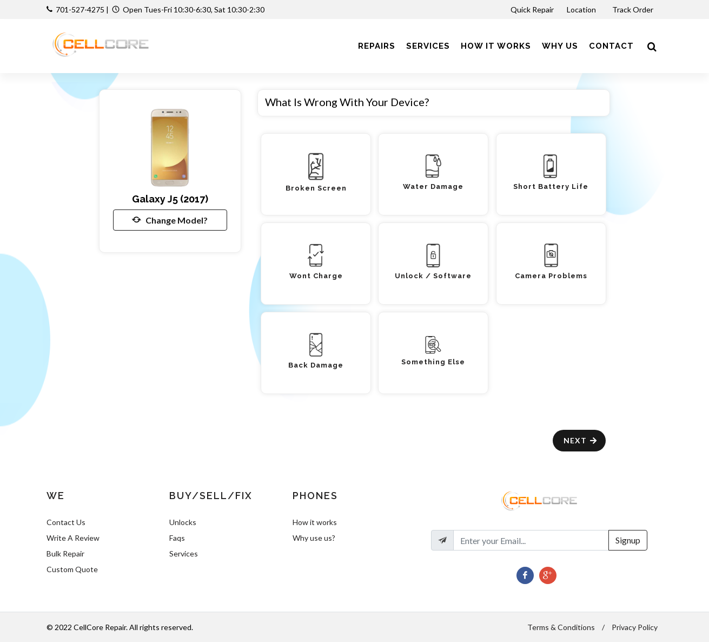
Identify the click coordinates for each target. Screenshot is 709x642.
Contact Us (66, 522)
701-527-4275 (80, 9)
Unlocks (182, 522)
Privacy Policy (635, 627)
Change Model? (170, 219)
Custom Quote (72, 569)
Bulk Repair (65, 553)
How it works (315, 522)
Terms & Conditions (561, 627)
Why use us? (314, 537)
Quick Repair (532, 9)
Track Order (633, 9)
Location (582, 9)
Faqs (177, 537)
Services (183, 553)
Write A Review (73, 537)
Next (581, 440)
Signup (627, 540)
